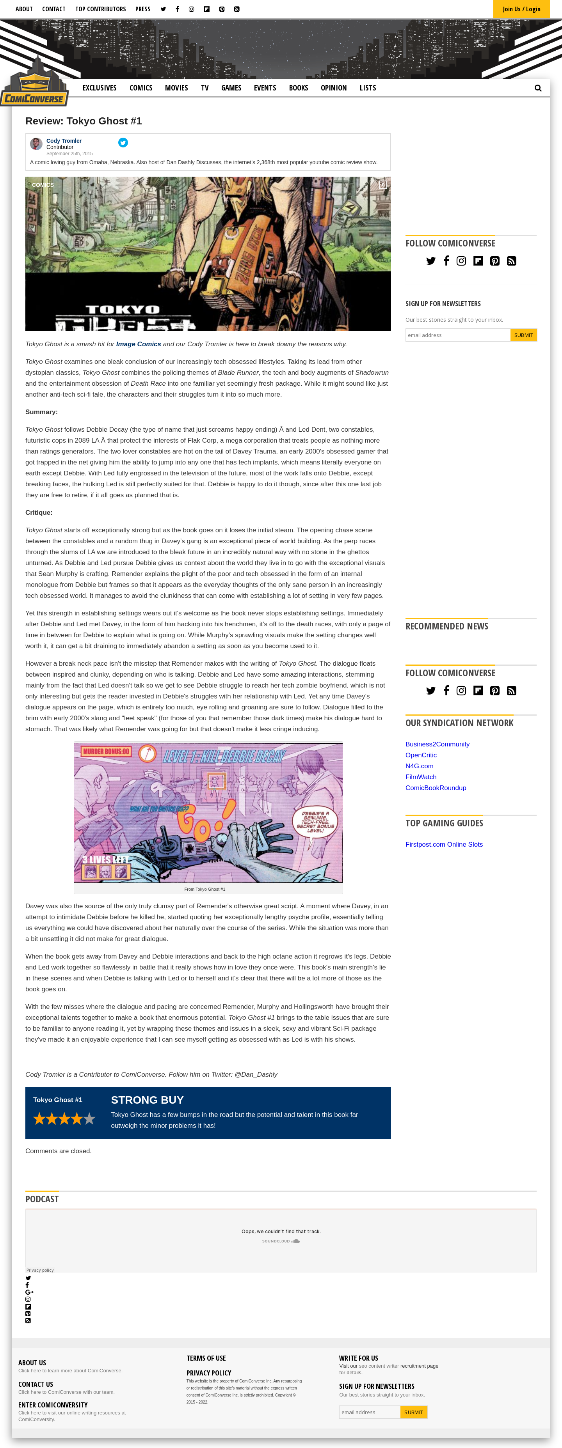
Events (265, 88)
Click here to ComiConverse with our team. (66, 1392)
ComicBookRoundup (435, 788)
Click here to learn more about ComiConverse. (70, 1371)
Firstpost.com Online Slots (444, 844)
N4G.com (419, 766)
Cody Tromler (64, 141)
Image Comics (138, 344)
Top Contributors (100, 9)
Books (298, 88)
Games (231, 88)
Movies (176, 88)
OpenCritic (421, 755)
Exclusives (100, 88)
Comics (141, 88)
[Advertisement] (281, 48)
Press (143, 9)
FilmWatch (421, 777)
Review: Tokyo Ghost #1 (83, 121)
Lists (368, 88)
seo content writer (379, 1366)
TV (205, 88)
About (24, 9)
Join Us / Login (522, 9)
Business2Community (437, 744)
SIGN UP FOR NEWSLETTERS (443, 303)
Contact (54, 9)
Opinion (334, 88)
